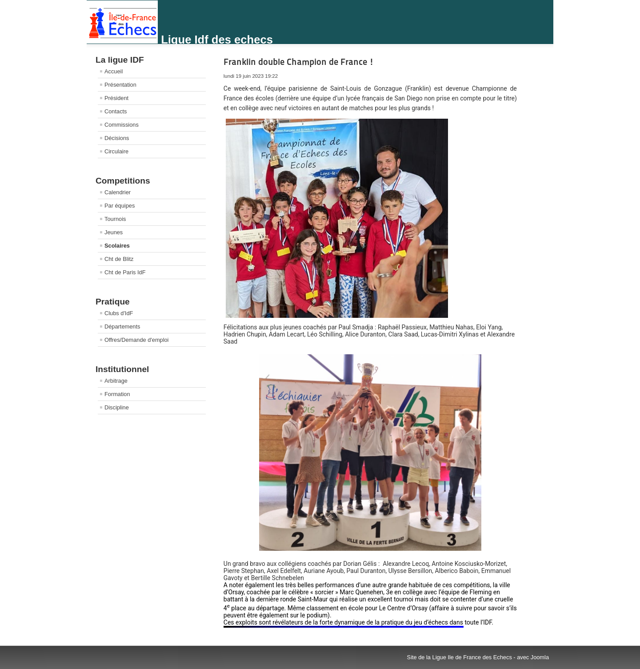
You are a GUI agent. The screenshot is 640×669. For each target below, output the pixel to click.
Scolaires (117, 245)
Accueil (113, 71)
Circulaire (116, 151)
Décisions (116, 138)
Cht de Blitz (118, 259)
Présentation (120, 84)
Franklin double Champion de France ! (299, 61)
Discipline (116, 407)
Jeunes (113, 232)
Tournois (115, 219)
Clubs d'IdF (118, 313)
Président (116, 98)
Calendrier (117, 192)
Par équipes (119, 205)
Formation (117, 394)
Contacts (115, 111)
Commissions (121, 124)
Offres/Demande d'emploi (136, 340)
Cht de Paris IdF (124, 272)
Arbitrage (116, 380)
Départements (122, 326)
